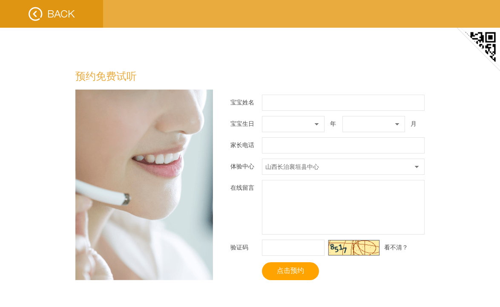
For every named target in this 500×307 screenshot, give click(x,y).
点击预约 (290, 270)
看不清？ (396, 247)
